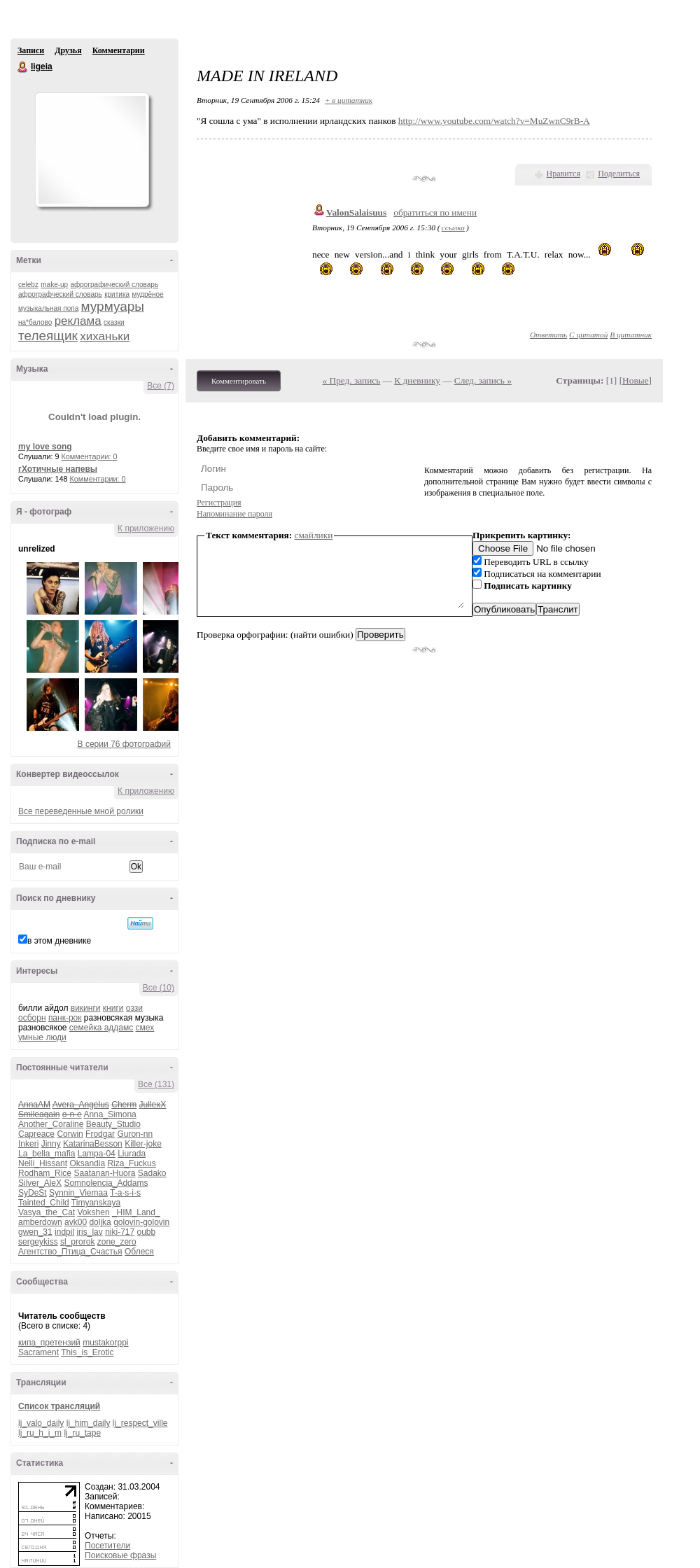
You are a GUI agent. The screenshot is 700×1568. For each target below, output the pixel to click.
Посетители (107, 1545)
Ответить (548, 334)
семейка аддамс (101, 1027)
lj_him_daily (88, 1423)
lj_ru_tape (82, 1433)
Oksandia (87, 1163)
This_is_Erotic (87, 1352)
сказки (114, 322)
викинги (86, 1008)
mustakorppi (105, 1343)
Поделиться (619, 173)
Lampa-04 (96, 1153)
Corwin (70, 1134)
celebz (28, 284)
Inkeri (28, 1144)
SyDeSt (32, 1193)
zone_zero (116, 1242)
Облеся (139, 1251)
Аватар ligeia (91, 149)
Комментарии (118, 50)
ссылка (453, 227)
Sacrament (38, 1352)
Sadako (152, 1173)
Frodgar (100, 1134)
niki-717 (119, 1232)
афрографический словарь (115, 284)
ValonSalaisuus (356, 212)
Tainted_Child (43, 1203)
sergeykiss (38, 1242)
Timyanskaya (95, 1203)
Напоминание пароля (234, 514)
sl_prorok (77, 1242)
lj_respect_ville (140, 1423)
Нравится (563, 173)
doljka (100, 1222)
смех (145, 1027)
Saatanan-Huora (104, 1173)
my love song (45, 446)
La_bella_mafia (46, 1153)
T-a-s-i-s (125, 1193)
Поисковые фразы (120, 1555)
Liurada (132, 1153)
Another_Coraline (50, 1124)
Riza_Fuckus (131, 1163)
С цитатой (588, 334)
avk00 (75, 1222)
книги (113, 1008)
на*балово (35, 322)
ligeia (23, 67)
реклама (78, 321)
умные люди (42, 1037)
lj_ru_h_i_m (40, 1433)
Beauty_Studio (113, 1124)
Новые (635, 380)
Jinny (51, 1144)
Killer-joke (143, 1144)
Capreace (36, 1134)
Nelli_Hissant (42, 1163)
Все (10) (158, 988)
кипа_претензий (49, 1343)
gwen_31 (35, 1232)
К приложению (146, 528)
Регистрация (219, 502)
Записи (31, 50)
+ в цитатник (348, 100)
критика (117, 294)
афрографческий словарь (60, 294)
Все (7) (160, 386)
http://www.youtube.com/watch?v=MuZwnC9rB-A (494, 120)
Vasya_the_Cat (46, 1212)
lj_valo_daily (41, 1423)
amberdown (40, 1222)
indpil (64, 1232)
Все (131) (156, 1084)
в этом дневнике (59, 941)
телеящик (48, 335)
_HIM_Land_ (136, 1212)
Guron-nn (135, 1134)
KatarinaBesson (92, 1144)
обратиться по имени (435, 212)
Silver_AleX (40, 1183)
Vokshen (94, 1212)
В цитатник (631, 334)
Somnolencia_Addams (106, 1183)
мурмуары (112, 306)
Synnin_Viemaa (78, 1193)
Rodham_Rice (44, 1173)
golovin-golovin (141, 1222)
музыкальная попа (48, 308)
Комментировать (238, 381)
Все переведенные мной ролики (81, 811)
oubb (146, 1232)
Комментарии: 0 (90, 456)
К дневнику (417, 380)
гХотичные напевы (57, 469)
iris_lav (89, 1232)
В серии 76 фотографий (124, 744)
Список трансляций (59, 1406)
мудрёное (147, 294)
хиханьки (105, 336)
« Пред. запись (352, 380)
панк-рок (65, 1018)
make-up (54, 284)
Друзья (68, 50)
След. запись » (483, 380)
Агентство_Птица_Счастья (70, 1251)
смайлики (314, 535)
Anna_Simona (109, 1114)
